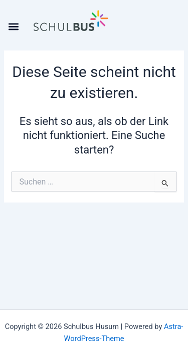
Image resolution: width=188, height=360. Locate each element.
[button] (13, 26)
